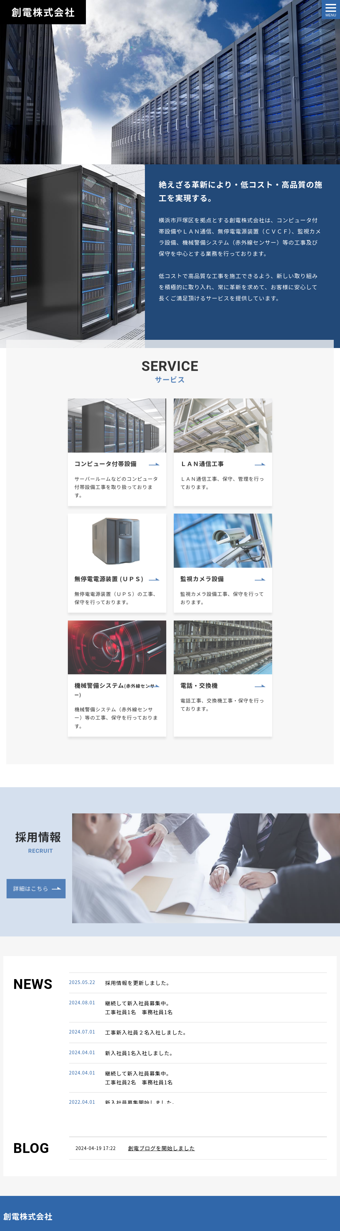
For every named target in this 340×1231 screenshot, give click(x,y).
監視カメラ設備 (48, 587)
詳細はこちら (31, 791)
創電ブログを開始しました (161, 1038)
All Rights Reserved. (24, 1214)
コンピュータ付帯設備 (58, 474)
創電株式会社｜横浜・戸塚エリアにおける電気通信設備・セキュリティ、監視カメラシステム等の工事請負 (43, 12)
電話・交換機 (250, 587)
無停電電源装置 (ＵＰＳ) (266, 474)
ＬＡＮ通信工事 (151, 474)
